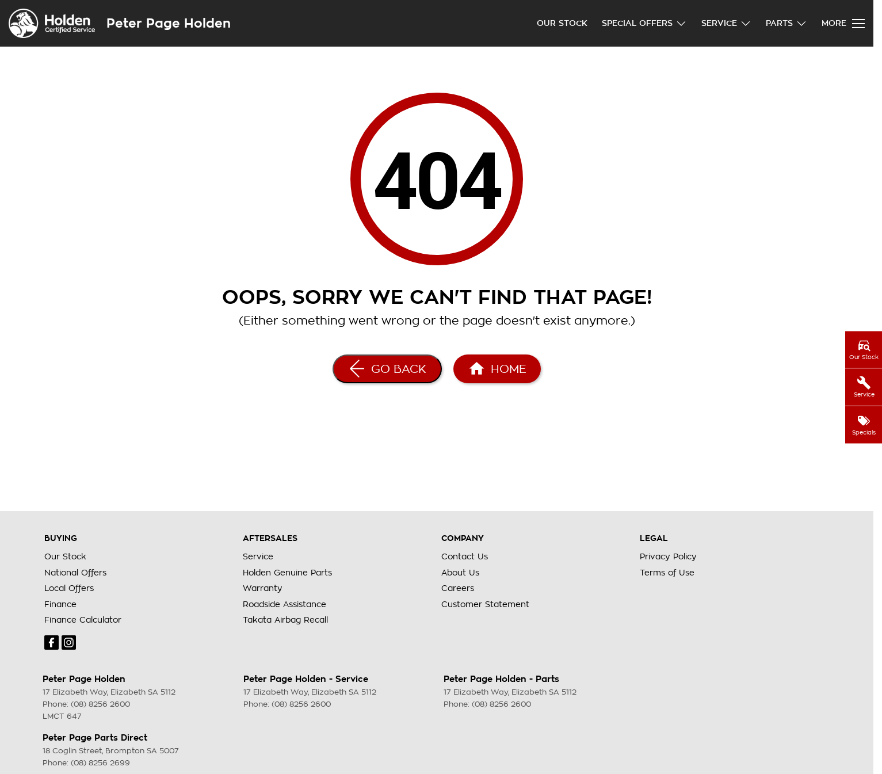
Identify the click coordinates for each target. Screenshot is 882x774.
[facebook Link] (51, 642)
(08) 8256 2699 (100, 763)
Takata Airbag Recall (285, 620)
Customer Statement (485, 604)
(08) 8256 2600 (100, 704)
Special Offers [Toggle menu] (644, 23)
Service (258, 556)
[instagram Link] (69, 642)
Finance (60, 604)
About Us (460, 573)
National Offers (75, 573)
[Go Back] (387, 368)
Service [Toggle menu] (726, 23)
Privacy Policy (668, 556)
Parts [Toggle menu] (786, 23)
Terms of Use (667, 573)
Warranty (262, 588)
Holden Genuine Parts (287, 573)
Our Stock (562, 23)
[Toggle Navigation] (843, 23)
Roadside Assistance (284, 604)
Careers (457, 588)
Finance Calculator (82, 620)
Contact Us (464, 556)
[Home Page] (497, 368)
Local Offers (69, 588)
